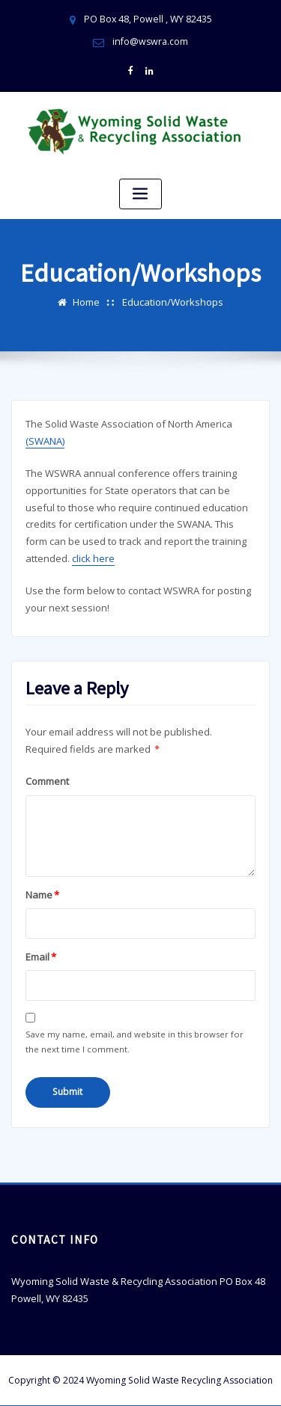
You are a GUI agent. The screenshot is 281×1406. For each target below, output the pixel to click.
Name (42, 893)
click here (93, 557)
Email (40, 955)
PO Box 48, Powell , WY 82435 (148, 19)
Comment (47, 779)
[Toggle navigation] (141, 193)
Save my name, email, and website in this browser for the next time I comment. (134, 1040)
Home (86, 301)
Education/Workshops (172, 301)
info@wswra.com (150, 41)
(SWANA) (44, 439)
